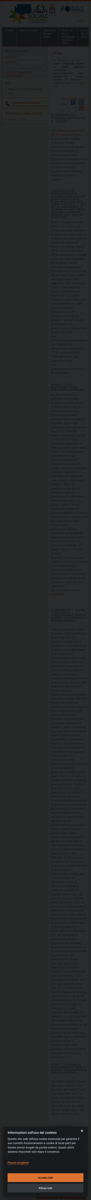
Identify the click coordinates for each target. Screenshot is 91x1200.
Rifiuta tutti (45, 1188)
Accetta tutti (45, 1177)
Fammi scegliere (18, 1162)
